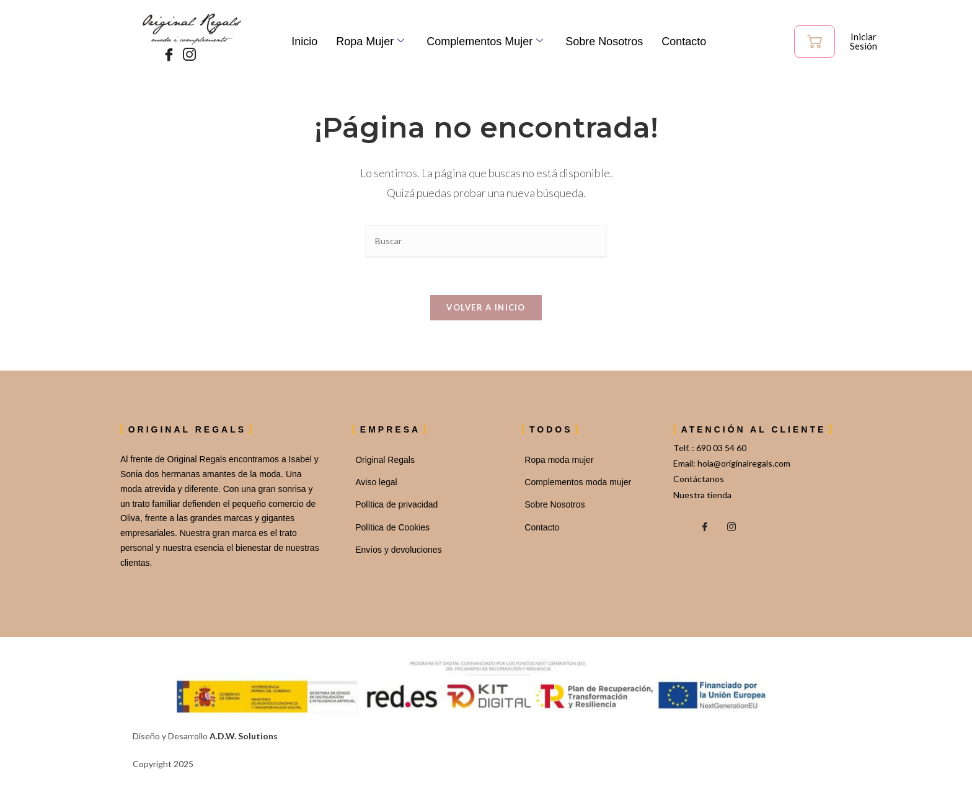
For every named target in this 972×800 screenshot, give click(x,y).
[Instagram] (186, 55)
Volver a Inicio (486, 308)
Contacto (683, 41)
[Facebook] (166, 55)
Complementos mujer (484, 41)
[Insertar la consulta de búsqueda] (486, 241)
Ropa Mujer (370, 41)
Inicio (304, 41)
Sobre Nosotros (604, 41)
